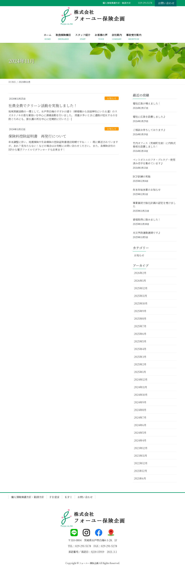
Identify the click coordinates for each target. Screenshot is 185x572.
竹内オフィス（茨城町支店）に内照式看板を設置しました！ (154, 144)
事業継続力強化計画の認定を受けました (154, 204)
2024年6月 (140, 425)
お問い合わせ (166, 3)
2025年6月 (140, 334)
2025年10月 (140, 303)
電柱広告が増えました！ (147, 103)
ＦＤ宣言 (54, 497)
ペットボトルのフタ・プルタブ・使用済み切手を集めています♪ (154, 161)
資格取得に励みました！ (147, 219)
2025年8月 (140, 318)
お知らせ (111, 98)
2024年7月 (140, 417)
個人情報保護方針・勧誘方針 (117, 2)
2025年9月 (140, 311)
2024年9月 (140, 402)
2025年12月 (140, 288)
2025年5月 (140, 341)
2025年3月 (140, 356)
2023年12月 (140, 448)
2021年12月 (140, 471)
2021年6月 (140, 478)
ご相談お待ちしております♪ (149, 130)
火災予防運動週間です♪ (147, 232)
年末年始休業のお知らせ (147, 189)
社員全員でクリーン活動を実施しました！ (42, 105)
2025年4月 (140, 349)
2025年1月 (140, 372)
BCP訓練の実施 (141, 176)
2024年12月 (140, 379)
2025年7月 (140, 326)
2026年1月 (140, 280)
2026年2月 (140, 273)
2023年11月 (140, 455)
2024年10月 (140, 394)
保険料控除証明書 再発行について (37, 136)
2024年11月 (140, 387)
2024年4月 (140, 440)
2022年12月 (140, 463)
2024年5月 (140, 432)
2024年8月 (140, 410)
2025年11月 (140, 296)
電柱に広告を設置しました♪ (149, 116)
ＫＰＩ (68, 497)
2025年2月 (140, 364)
